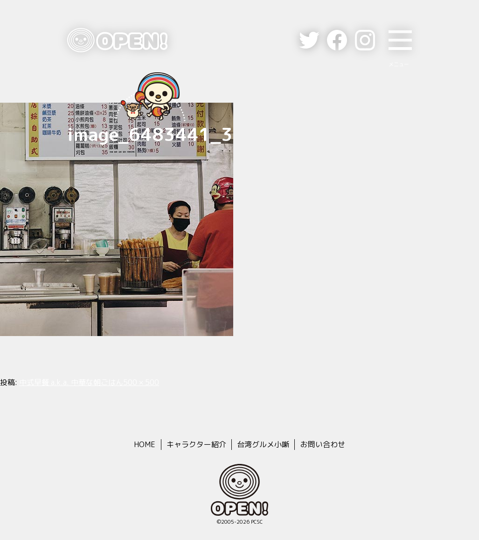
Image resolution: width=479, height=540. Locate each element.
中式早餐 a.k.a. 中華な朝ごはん (71, 382)
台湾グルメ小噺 (263, 444)
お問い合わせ (322, 444)
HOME (144, 444)
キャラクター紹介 (196, 444)
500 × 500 (141, 382)
